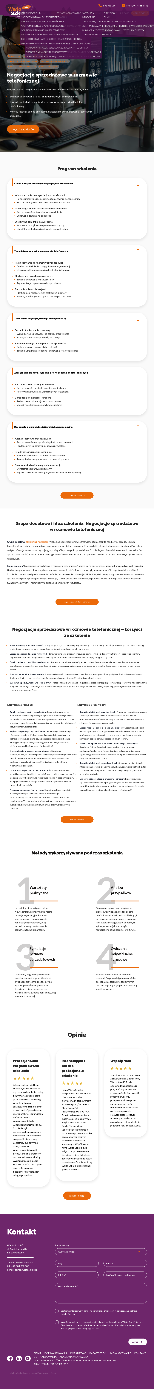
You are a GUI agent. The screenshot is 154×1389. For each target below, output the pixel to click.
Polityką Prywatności (71, 1328)
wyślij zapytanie (23, 129)
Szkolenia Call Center (37, 44)
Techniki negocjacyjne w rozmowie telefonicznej (77, 251)
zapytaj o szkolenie (77, 495)
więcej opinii (77, 1195)
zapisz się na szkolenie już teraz (77, 602)
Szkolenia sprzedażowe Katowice (22, 61)
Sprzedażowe (19, 44)
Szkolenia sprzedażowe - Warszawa (61, 56)
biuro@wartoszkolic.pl (26, 1269)
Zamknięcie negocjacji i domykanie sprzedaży (77, 318)
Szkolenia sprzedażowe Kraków (55, 61)
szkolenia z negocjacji (37, 541)
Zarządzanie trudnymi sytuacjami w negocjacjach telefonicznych (77, 373)
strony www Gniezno (47, 1373)
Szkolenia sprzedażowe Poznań (22, 66)
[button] (26, 13)
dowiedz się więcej (77, 819)
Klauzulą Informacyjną (125, 1325)
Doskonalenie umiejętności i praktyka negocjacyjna (77, 427)
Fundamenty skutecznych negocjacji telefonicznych (77, 183)
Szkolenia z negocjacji (48, 66)
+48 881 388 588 (20, 1266)
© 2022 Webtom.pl (30, 1373)
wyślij (137, 1342)
